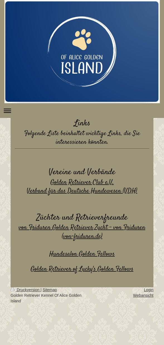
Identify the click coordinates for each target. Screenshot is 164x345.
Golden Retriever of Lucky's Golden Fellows (82, 269)
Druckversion (25, 290)
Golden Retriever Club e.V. (82, 182)
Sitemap (50, 290)
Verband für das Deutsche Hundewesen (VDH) (82, 191)
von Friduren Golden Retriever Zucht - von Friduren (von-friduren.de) (82, 232)
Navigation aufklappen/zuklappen (82, 111)
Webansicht (143, 295)
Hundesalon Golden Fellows (82, 254)
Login (148, 290)
